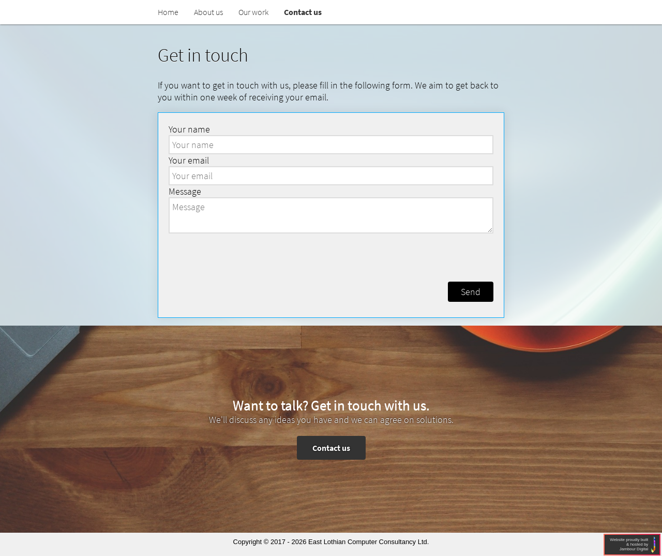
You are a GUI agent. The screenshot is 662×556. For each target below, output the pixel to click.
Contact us (331, 448)
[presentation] (332, 256)
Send (470, 292)
